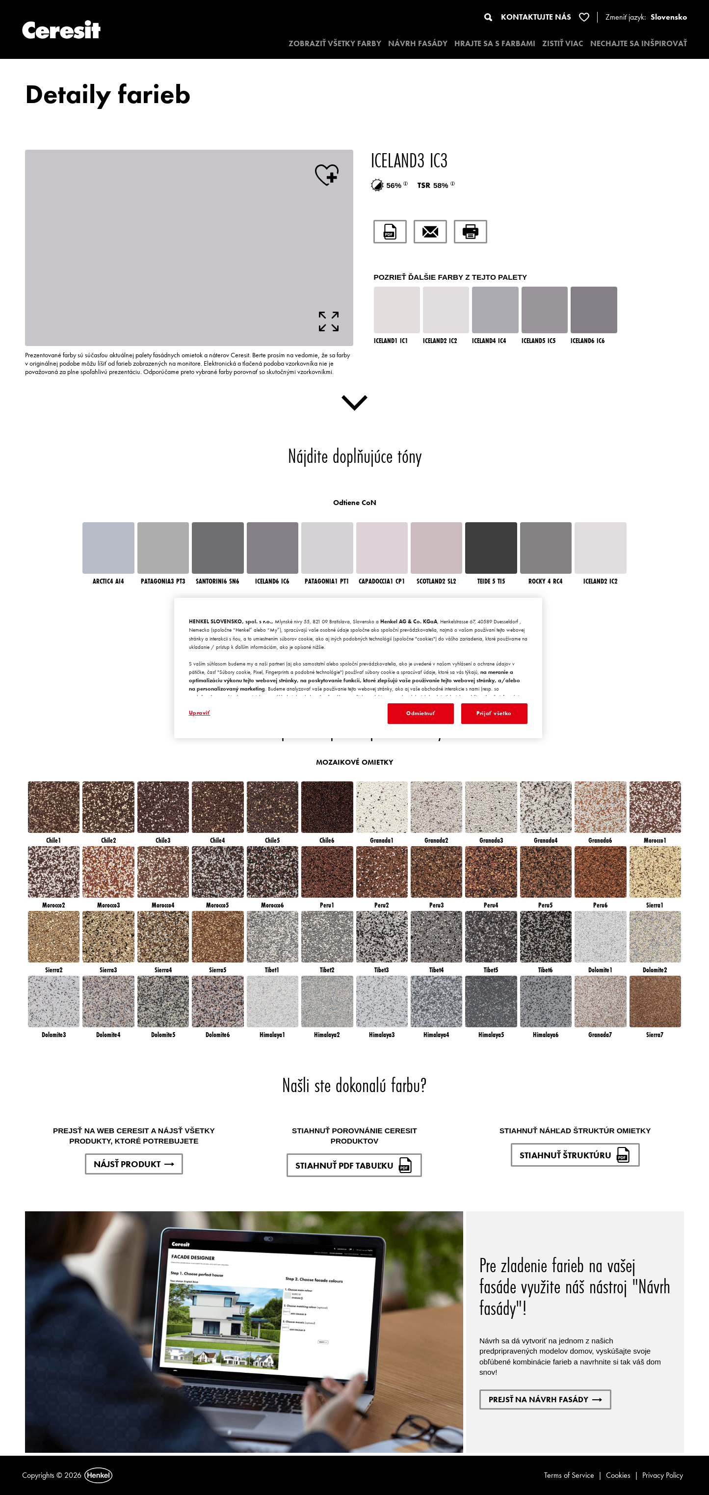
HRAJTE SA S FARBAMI (494, 43)
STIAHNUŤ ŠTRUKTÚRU (575, 1155)
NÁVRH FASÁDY (417, 43)
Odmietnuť (420, 713)
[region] (358, 668)
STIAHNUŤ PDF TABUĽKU (354, 1165)
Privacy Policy (662, 1475)
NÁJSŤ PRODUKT (134, 1164)
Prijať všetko (493, 713)
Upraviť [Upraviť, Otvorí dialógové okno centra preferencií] (199, 712)
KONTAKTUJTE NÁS (536, 17)
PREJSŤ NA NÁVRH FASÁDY (545, 1399)
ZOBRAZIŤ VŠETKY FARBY (335, 43)
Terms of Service (569, 1475)
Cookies (618, 1475)
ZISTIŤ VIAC (562, 43)
